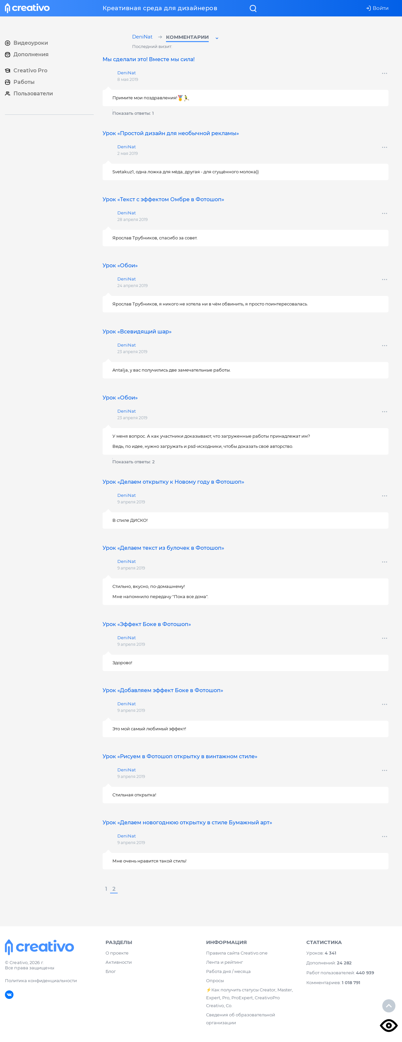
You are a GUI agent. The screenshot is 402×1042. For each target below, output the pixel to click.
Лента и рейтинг (224, 963)
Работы (20, 82)
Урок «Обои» (120, 265)
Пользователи (29, 93)
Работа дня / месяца (228, 972)
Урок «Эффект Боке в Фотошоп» (147, 624)
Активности (119, 963)
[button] (193, 38)
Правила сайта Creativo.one (237, 954)
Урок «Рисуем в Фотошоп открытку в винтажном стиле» (180, 756)
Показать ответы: (133, 113)
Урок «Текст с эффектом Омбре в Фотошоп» (163, 199)
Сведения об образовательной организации (240, 1019)
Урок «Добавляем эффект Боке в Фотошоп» (163, 690)
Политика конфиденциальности (41, 981)
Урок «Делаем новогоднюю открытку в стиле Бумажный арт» (187, 822)
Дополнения (27, 54)
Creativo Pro (26, 70)
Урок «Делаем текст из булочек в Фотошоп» (163, 548)
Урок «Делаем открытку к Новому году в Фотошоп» (173, 482)
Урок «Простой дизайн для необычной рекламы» (171, 133)
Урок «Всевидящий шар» (137, 331)
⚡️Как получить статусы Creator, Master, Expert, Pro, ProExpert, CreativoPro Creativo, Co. (249, 998)
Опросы (215, 981)
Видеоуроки (26, 43)
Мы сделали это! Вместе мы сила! (149, 59)
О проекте (117, 954)
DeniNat (143, 37)
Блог (111, 972)
